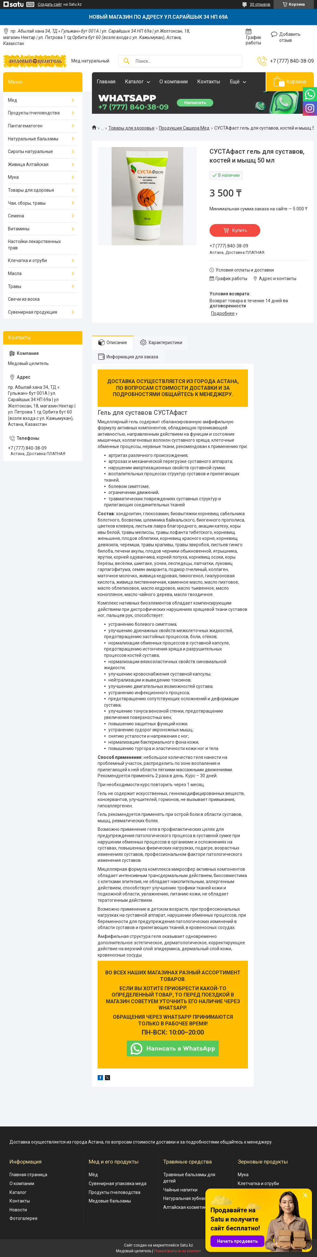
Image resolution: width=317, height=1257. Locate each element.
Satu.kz (186, 1245)
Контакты (208, 82)
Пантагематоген (25, 125)
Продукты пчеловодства (34, 112)
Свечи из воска (24, 299)
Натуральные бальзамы (33, 138)
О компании (173, 82)
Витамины (18, 228)
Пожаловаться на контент (177, 1251)
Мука (13, 177)
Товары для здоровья (131, 128)
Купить (239, 230)
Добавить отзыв (290, 37)
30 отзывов (260, 4)
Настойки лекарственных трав (34, 244)
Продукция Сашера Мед (184, 128)
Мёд (93, 1174)
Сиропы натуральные (30, 151)
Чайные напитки (180, 1189)
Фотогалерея (23, 1218)
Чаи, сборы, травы (27, 203)
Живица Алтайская (28, 164)
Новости (18, 1209)
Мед (12, 100)
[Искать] (126, 61)
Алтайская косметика (186, 1207)
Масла (15, 273)
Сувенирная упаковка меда (117, 1183)
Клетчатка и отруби (258, 1183)
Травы (14, 286)
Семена (16, 215)
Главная (106, 82)
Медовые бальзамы (110, 1200)
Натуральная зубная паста (191, 1198)
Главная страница (28, 1174)
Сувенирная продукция (32, 312)
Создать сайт (50, 4)
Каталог (134, 82)
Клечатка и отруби (27, 260)
